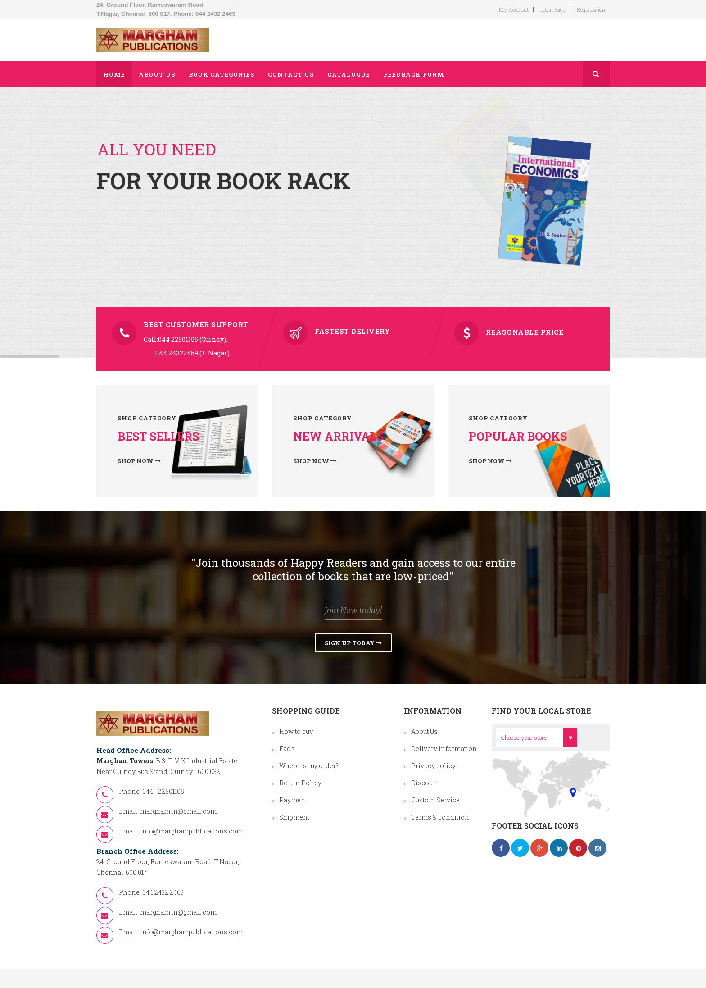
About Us (424, 731)
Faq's (287, 748)
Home (114, 74)
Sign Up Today (353, 643)
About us (157, 74)
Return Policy (300, 783)
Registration (591, 9)
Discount (425, 783)
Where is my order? (309, 765)
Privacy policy (433, 765)
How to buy (296, 731)
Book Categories (221, 74)
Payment (293, 800)
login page (552, 9)
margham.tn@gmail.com (178, 811)
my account (514, 9)
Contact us (291, 74)
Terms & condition (440, 817)
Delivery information (444, 748)
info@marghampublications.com (191, 831)
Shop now (139, 461)
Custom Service (435, 800)
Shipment (294, 817)
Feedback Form (414, 74)
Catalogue (348, 74)
